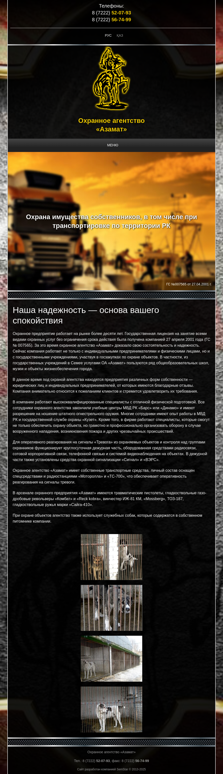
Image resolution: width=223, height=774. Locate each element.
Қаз (120, 35)
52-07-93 (121, 12)
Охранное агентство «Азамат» (111, 752)
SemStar (122, 769)
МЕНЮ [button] (112, 145)
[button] (111, 557)
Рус (108, 35)
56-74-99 (121, 19)
